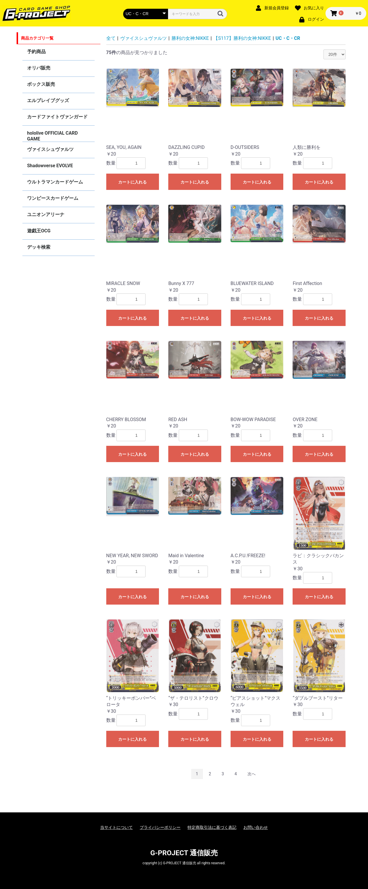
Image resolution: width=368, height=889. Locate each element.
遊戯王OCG (38, 231)
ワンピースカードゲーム (52, 198)
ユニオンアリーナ (45, 214)
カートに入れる (132, 182)
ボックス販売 (41, 84)
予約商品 (36, 51)
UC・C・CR (288, 38)
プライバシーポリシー (160, 827)
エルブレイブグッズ (48, 100)
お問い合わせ (255, 827)
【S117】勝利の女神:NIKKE (242, 38)
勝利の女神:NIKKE (190, 38)
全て (111, 38)
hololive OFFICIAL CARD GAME (52, 136)
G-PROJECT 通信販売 (184, 853)
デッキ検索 (38, 247)
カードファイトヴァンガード (57, 117)
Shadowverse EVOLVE (50, 165)
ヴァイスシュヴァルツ (50, 149)
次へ (251, 774)
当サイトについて (116, 827)
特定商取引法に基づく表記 (211, 827)
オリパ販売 (38, 68)
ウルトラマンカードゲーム (55, 182)
